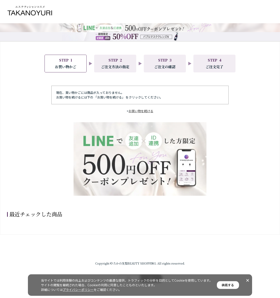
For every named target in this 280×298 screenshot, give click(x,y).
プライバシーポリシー (78, 289)
